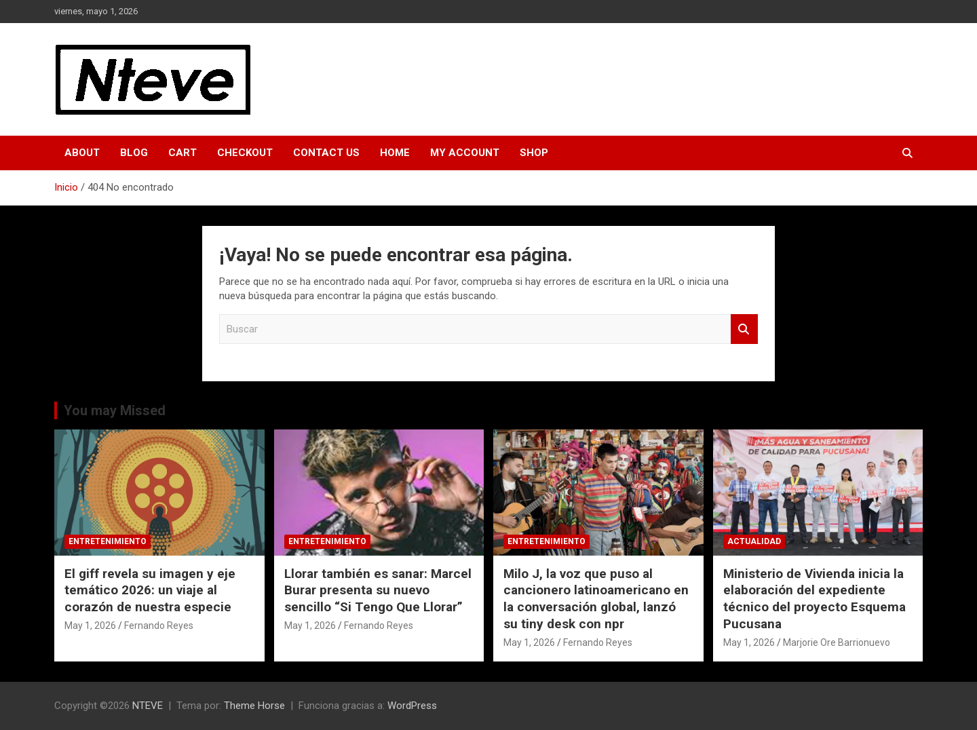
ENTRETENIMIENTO (108, 541)
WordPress (412, 705)
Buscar (744, 329)
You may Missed (115, 410)
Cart (182, 153)
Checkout (245, 153)
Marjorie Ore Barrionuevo (836, 642)
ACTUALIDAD (754, 541)
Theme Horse (254, 705)
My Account (464, 153)
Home (395, 153)
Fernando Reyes (158, 625)
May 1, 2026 (90, 625)
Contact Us (326, 153)
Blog (134, 153)
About (82, 153)
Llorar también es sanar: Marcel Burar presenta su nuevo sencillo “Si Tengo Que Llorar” (378, 590)
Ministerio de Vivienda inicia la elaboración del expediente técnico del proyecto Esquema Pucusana (814, 599)
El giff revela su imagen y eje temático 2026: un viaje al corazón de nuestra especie (149, 590)
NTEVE (147, 705)
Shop (534, 153)
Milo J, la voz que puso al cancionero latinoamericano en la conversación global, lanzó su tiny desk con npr (596, 599)
